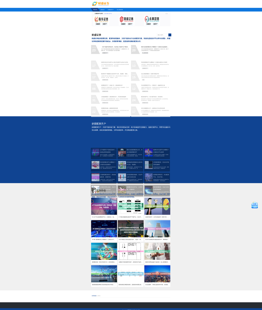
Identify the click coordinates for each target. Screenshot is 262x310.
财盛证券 (102, 9)
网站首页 (95, 9)
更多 (167, 13)
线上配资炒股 (120, 9)
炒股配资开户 (111, 9)
